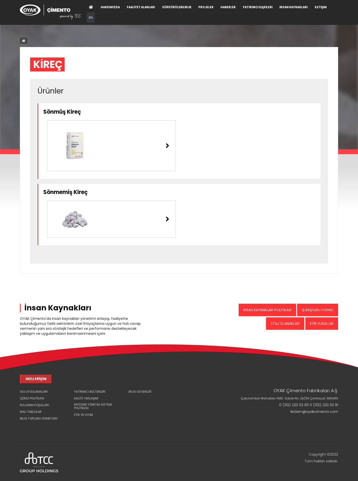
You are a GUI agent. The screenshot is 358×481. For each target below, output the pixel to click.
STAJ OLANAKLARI (285, 323)
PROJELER (206, 7)
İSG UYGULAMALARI (34, 391)
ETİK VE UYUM (83, 415)
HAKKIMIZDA (110, 7)
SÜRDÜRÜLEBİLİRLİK (176, 7)
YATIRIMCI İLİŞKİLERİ (257, 7)
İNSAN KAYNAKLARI (293, 7)
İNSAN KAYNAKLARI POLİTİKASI (267, 309)
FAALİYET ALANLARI (141, 7)
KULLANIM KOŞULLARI (34, 405)
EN (91, 14)
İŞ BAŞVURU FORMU (317, 309)
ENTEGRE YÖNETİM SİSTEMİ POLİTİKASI (93, 406)
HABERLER (228, 7)
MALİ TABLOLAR (31, 412)
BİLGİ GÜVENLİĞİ (140, 391)
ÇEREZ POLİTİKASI (32, 398)
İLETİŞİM (321, 7)
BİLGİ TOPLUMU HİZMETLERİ (38, 418)
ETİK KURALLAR (321, 323)
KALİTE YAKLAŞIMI (86, 398)
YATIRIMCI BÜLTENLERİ (89, 391)
